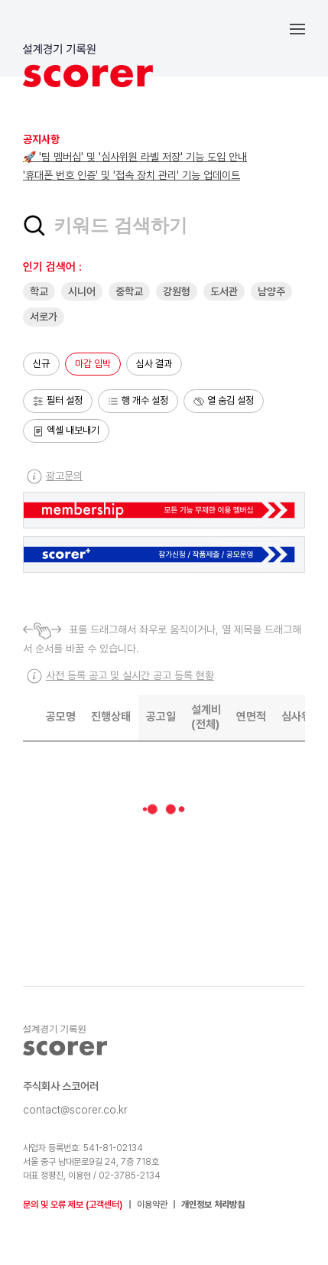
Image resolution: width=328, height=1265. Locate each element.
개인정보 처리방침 (213, 1204)
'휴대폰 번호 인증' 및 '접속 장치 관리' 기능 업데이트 (131, 175)
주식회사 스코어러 (61, 1086)
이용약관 (152, 1204)
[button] (309, 28)
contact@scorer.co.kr (75, 1110)
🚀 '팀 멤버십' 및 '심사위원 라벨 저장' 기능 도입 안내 (135, 157)
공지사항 (41, 139)
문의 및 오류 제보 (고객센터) (73, 1204)
